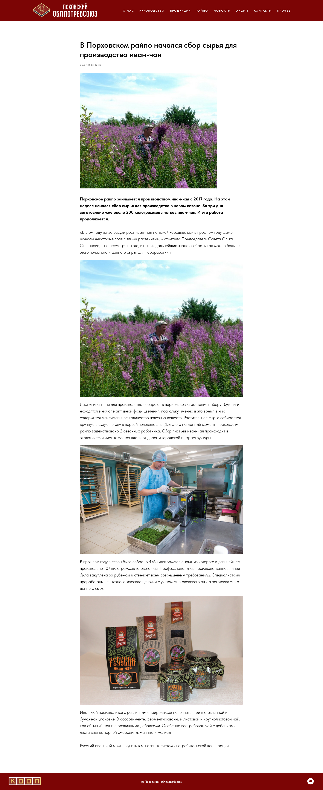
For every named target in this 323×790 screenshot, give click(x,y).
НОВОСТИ (222, 10)
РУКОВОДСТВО (151, 10)
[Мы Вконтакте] (310, 783)
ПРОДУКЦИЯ (180, 10)
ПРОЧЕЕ (283, 10)
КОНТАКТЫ (263, 10)
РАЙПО (202, 10)
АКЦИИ (242, 10)
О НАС (128, 10)
